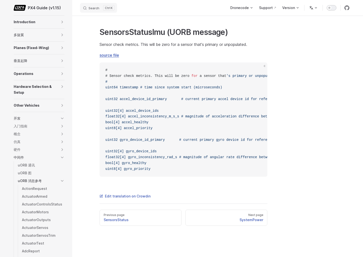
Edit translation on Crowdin (125, 196)
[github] (347, 7)
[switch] (331, 7)
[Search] (98, 8)
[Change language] (313, 8)
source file (109, 55)
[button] (62, 22)
